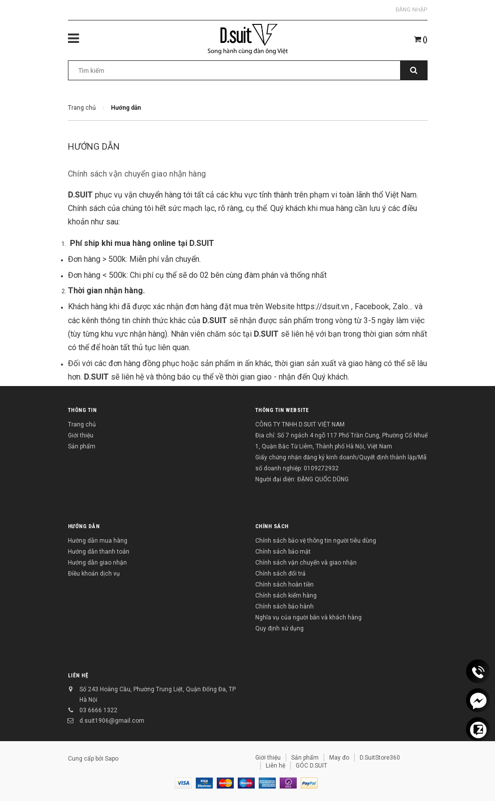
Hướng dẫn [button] (84, 526)
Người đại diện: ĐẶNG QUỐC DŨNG (302, 479)
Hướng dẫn (94, 146)
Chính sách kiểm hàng (286, 595)
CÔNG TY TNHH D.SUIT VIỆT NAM (300, 424)
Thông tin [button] (82, 410)
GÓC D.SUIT (311, 765)
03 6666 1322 (98, 710)
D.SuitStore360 (380, 757)
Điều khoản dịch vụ (94, 573)
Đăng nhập (412, 9)
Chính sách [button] (272, 526)
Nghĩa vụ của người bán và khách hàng (308, 617)
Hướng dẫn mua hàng (97, 540)
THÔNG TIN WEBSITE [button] (282, 410)
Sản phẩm (81, 446)
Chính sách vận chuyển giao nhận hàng (137, 174)
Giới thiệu (80, 435)
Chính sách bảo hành (284, 606)
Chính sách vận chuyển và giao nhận (306, 562)
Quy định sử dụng (279, 628)
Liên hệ (78, 675)
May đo (339, 757)
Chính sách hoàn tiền (284, 584)
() (421, 39)
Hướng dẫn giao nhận (97, 562)
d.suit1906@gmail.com (111, 720)
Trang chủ (82, 424)
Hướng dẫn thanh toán (98, 551)
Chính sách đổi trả (280, 573)
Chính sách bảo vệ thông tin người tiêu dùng (315, 540)
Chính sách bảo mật (283, 551)
